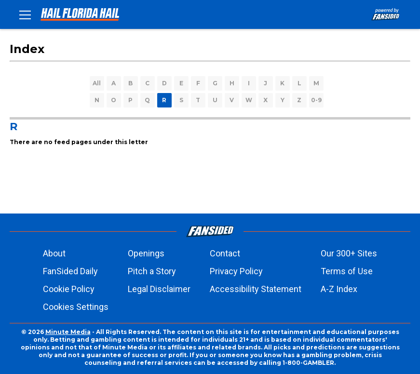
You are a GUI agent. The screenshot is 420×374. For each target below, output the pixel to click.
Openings (146, 253)
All (97, 83)
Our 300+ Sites (349, 253)
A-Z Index (339, 289)
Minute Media (68, 331)
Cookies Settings (75, 307)
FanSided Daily (70, 271)
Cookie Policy (69, 289)
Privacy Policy (236, 271)
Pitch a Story (152, 271)
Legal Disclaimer (159, 289)
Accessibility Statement (255, 289)
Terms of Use (347, 271)
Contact (225, 253)
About (54, 253)
